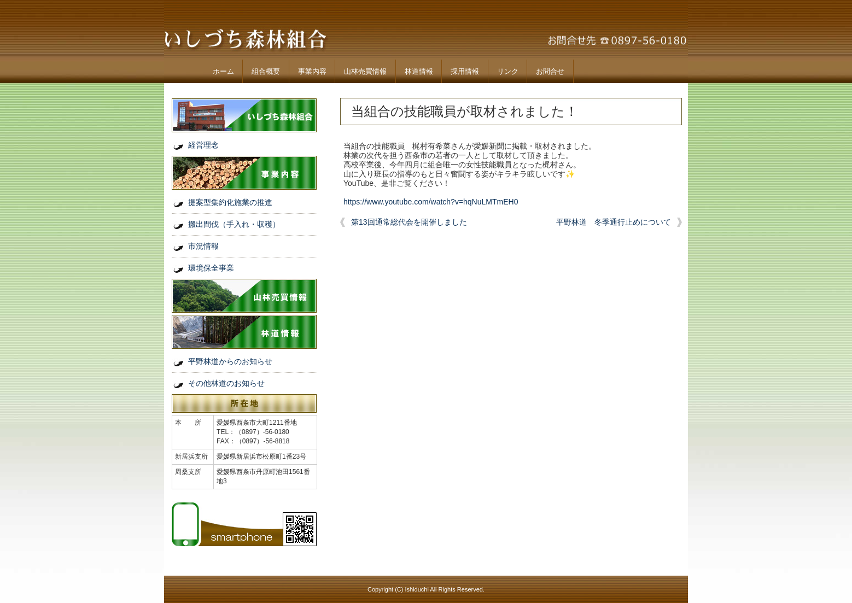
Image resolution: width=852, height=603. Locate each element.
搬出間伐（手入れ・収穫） (234, 224)
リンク (507, 71)
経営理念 (203, 144)
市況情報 (203, 246)
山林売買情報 (365, 71)
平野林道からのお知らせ (230, 361)
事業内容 (312, 71)
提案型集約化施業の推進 (230, 202)
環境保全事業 (211, 268)
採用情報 (465, 71)
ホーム (223, 71)
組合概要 (266, 71)
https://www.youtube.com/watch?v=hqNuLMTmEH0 (430, 201)
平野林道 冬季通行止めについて (613, 222)
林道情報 (419, 71)
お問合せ (550, 71)
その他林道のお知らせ (226, 383)
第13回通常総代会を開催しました (409, 222)
